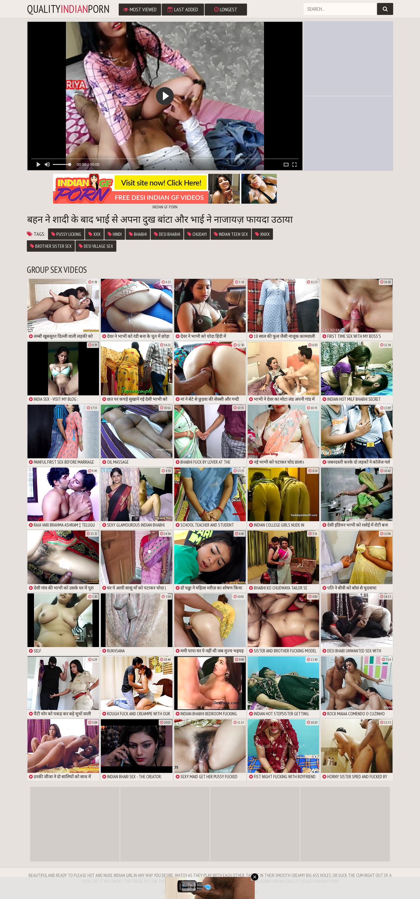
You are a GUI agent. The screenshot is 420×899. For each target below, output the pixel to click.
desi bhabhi (167, 234)
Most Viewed (140, 9)
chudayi (197, 234)
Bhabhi (138, 234)
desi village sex (96, 246)
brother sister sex (51, 246)
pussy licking (66, 234)
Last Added (183, 9)
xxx (94, 234)
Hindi (115, 234)
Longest (225, 9)
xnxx (262, 234)
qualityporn (68, 9)
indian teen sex (231, 234)
